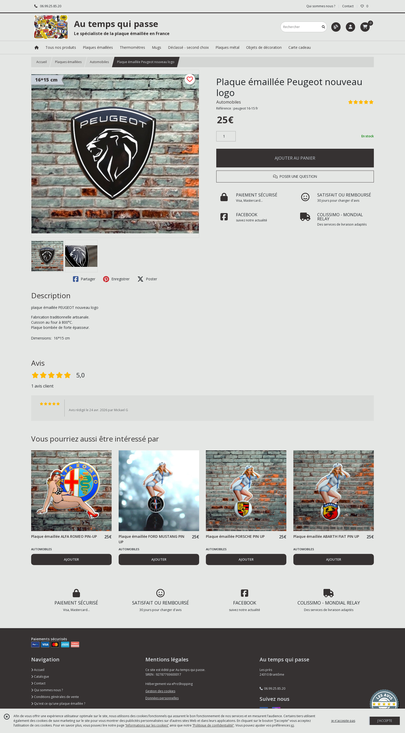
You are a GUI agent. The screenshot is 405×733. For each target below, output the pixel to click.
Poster (147, 279)
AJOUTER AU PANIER (295, 158)
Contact (348, 6)
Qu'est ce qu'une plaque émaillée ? (58, 703)
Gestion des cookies (160, 691)
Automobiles (99, 62)
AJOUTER (71, 559)
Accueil (41, 62)
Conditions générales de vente (55, 697)
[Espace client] (350, 27)
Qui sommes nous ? (47, 690)
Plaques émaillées (68, 62)
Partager (84, 279)
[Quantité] (226, 136)
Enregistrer (116, 279)
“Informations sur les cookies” (147, 725)
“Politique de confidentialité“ (213, 725)
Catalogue (40, 676)
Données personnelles (162, 698)
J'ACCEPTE (384, 720)
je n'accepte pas (343, 720)
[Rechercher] (323, 27)
